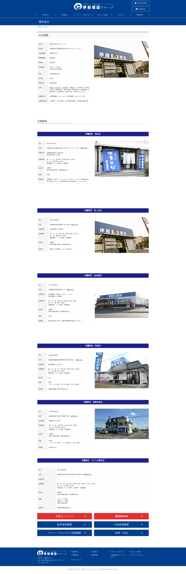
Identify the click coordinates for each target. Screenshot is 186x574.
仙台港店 (65, 87)
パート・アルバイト (118, 552)
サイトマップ (77, 560)
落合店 (52, 87)
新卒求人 (75, 552)
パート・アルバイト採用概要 (64, 532)
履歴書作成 (121, 516)
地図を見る (84, 148)
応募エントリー (65, 516)
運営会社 (75, 555)
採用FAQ (95, 555)
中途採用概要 (121, 524)
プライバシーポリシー (138, 555)
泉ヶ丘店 (58, 87)
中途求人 (95, 552)
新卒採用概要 (64, 524)
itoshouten (91, 569)
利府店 (72, 87)
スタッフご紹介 (136, 552)
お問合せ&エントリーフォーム (118, 555)
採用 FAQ (121, 532)
